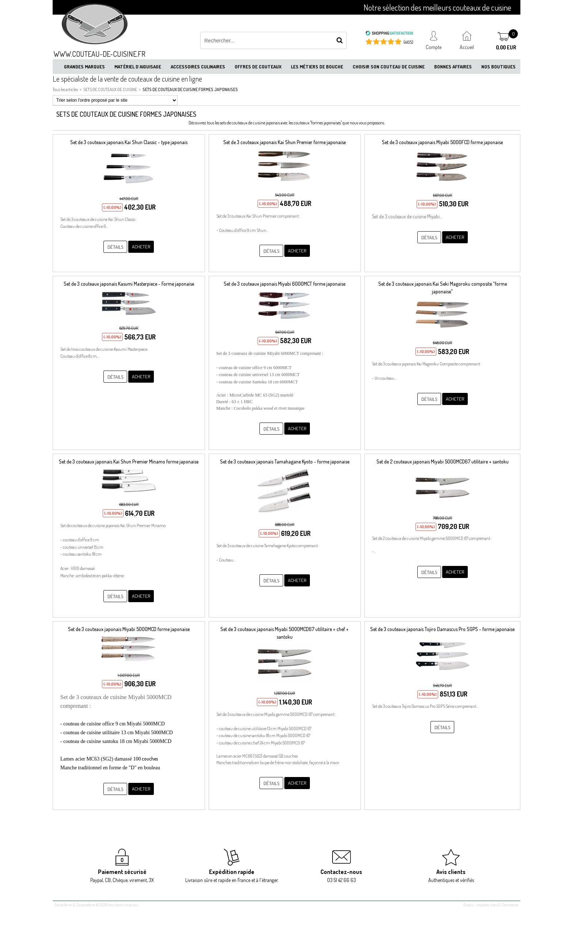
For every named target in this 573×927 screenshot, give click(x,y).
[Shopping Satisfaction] (389, 34)
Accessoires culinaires (198, 67)
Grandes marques (84, 67)
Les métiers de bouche (317, 67)
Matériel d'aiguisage (137, 67)
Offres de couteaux (258, 67)
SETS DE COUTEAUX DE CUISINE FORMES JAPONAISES (190, 89)
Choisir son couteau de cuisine (389, 67)
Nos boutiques (498, 67)
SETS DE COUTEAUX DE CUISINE (110, 89)
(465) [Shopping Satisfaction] (408, 42)
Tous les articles (65, 89)
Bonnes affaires (453, 67)
